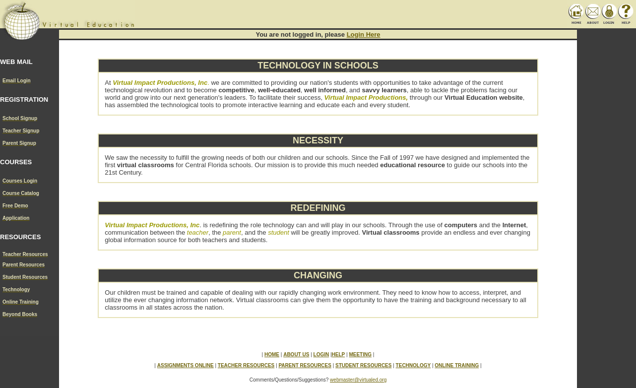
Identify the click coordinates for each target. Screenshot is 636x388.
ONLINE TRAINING (457, 365)
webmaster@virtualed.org (358, 380)
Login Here (364, 34)
